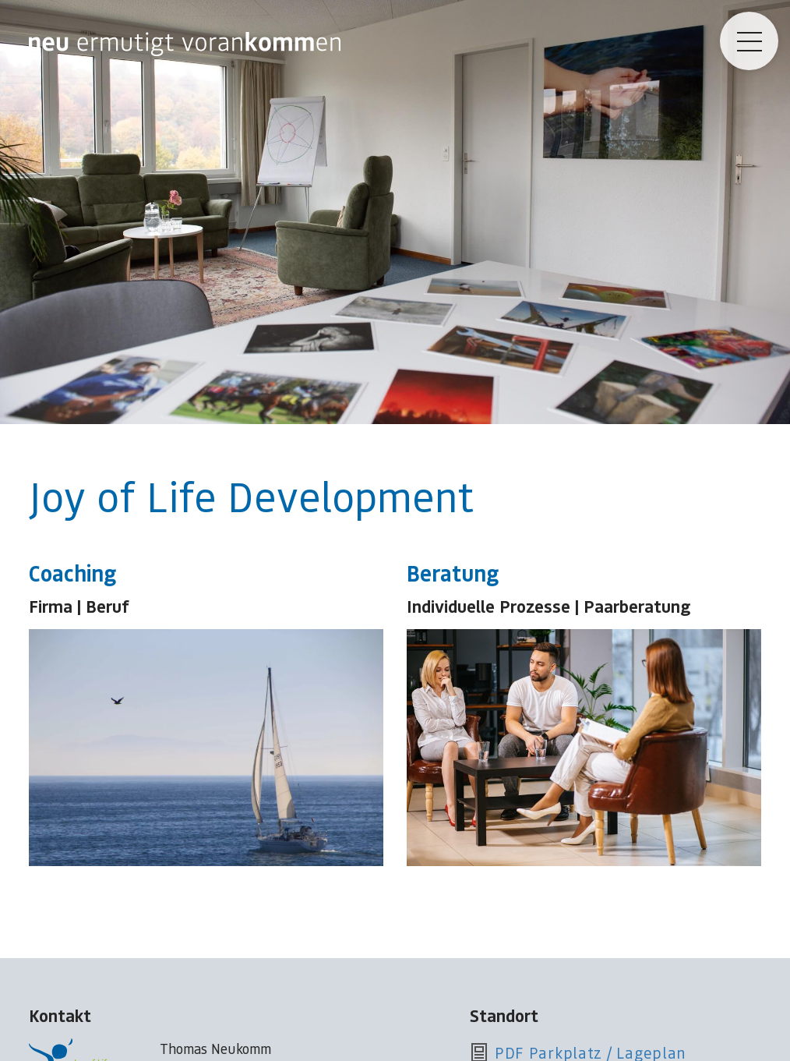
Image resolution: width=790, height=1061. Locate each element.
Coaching (72, 572)
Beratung (453, 572)
